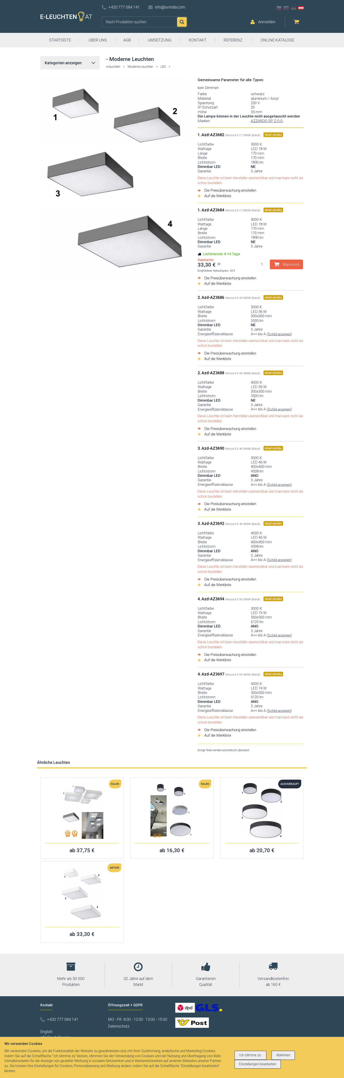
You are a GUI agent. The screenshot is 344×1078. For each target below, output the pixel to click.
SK (286, 8)
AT (301, 8)
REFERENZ (233, 40)
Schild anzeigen (279, 334)
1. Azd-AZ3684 (229, 210)
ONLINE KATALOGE (277, 40)
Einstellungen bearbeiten (257, 1064)
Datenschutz (118, 1026)
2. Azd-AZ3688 (229, 373)
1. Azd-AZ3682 (229, 134)
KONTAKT (197, 40)
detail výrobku (273, 134)
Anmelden (266, 22)
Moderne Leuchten (140, 66)
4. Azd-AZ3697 (229, 674)
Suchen (182, 22)
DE (293, 8)
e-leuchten (113, 66)
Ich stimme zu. (250, 1055)
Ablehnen (283, 1055)
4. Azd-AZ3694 (229, 599)
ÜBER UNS (97, 40)
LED (163, 66)
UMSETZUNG (159, 40)
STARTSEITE (60, 40)
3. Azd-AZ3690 (229, 448)
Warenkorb (291, 264)
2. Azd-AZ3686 (229, 297)
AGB (127, 40)
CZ (278, 8)
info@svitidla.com (170, 7)
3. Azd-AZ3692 (229, 523)
